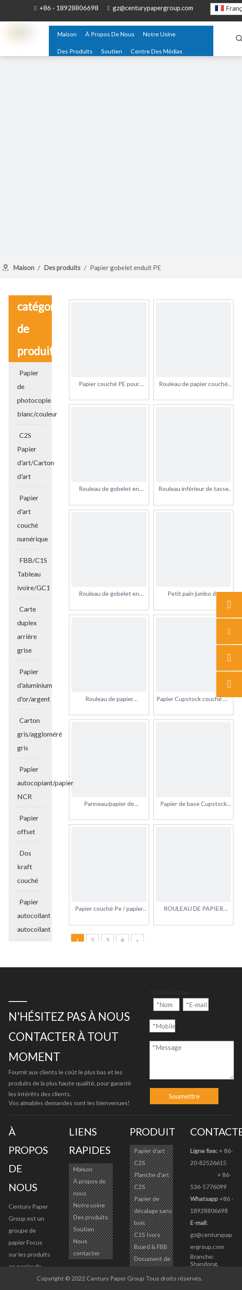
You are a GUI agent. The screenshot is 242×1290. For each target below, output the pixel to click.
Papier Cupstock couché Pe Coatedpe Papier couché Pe (193, 699)
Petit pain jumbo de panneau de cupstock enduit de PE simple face (193, 594)
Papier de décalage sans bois (153, 1210)
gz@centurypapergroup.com (153, 8)
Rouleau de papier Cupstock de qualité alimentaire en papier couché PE (109, 699)
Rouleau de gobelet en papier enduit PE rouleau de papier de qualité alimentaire (109, 489)
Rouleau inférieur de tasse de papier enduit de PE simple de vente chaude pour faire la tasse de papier (193, 489)
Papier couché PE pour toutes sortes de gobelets (109, 384)
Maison (83, 1169)
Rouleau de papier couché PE (193, 384)
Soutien (83, 1229)
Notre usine (89, 1205)
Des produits (90, 1217)
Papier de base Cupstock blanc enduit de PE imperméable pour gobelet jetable (193, 804)
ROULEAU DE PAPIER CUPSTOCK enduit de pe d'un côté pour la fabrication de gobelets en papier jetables (193, 909)
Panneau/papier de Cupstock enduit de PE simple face (109, 804)
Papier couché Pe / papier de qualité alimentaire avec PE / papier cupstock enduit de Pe (109, 909)
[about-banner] (121, 177)
